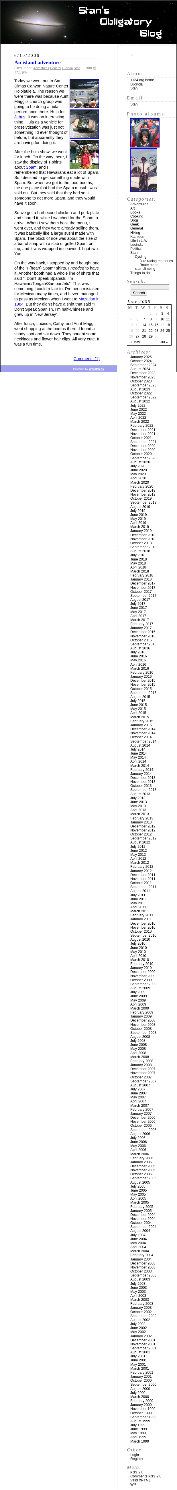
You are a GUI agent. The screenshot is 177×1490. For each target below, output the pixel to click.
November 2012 (143, 830)
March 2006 (139, 1154)
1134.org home (142, 80)
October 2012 (141, 834)
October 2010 (141, 931)
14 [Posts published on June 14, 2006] (144, 325)
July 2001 (137, 1356)
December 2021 (143, 430)
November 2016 (143, 636)
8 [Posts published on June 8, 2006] (151, 319)
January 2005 (141, 1211)
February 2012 (141, 867)
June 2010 (138, 948)
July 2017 (137, 604)
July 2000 (137, 1393)
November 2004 (143, 1219)
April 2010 (138, 956)
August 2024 (140, 369)
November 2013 (143, 782)
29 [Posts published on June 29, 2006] (151, 336)
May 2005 (138, 1194)
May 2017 (138, 612)
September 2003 (143, 1275)
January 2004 (141, 1259)
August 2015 (140, 697)
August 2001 (140, 1352)
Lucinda (67, 68)
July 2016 (137, 652)
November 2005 (143, 1170)
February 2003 (141, 1304)
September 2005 (143, 1178)
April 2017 (138, 616)
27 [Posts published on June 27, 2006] (137, 336)
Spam (31, 167)
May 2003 (138, 1292)
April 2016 (138, 665)
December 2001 (143, 1340)
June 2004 (138, 1239)
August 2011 (140, 891)
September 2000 (143, 1385)
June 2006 (138, 1142)
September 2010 (143, 936)
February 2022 (141, 426)
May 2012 (138, 855)
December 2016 (143, 632)
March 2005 (139, 1202)
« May (135, 342)
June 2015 (138, 705)
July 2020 (137, 466)
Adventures (41, 68)
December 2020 (143, 446)
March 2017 (139, 620)
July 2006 (137, 1138)
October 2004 (141, 1223)
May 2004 (138, 1243)
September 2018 (143, 547)
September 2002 (143, 1316)
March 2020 (139, 482)
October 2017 (141, 592)
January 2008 (141, 1065)
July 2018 (137, 555)
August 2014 (140, 745)
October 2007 (141, 1077)
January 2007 (141, 1114)
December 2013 (143, 778)
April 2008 (138, 1053)
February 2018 (141, 575)
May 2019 (138, 519)
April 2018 (138, 567)
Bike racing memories (156, 261)
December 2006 (143, 1118)
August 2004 (140, 1231)
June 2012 (138, 851)
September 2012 (143, 838)
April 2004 (138, 1247)
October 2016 (141, 640)
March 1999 (139, 1441)
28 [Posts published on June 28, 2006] (144, 336)
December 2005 (143, 1166)
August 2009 (140, 988)
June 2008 (138, 1045)
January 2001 (141, 1377)
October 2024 (141, 361)
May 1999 (138, 1433)
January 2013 (141, 822)
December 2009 (143, 972)
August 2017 (140, 600)
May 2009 (138, 1000)
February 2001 (141, 1373)
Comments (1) (87, 358)
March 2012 (139, 863)
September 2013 (143, 790)
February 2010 (141, 964)
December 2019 (143, 490)
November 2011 (143, 879)
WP (133, 1485)
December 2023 (143, 373)
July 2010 (137, 944)
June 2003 (138, 1288)
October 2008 (141, 1029)
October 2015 (141, 689)
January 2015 (141, 725)
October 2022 (141, 393)
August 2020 (140, 462)
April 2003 (138, 1296)
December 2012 (143, 826)
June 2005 (138, 1190)
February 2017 (141, 624)
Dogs (134, 220)
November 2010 (143, 927)
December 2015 (143, 681)
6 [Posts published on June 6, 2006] (138, 319)
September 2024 (143, 365)
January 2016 (141, 677)
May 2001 (138, 1365)
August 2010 (140, 940)
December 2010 (143, 923)
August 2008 (140, 1037)
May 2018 (138, 563)
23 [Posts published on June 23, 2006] (156, 331)
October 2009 (141, 980)
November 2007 (143, 1073)
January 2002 (141, 1336)
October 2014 (141, 737)
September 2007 (143, 1081)
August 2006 (140, 1134)
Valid (140, 1480)
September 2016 (143, 644)
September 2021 (143, 442)
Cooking (136, 216)
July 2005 (137, 1186)
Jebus (19, 117)
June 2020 (138, 470)
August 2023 (140, 389)
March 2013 (139, 814)
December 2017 (143, 583)
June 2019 (138, 515)
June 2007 (138, 1093)
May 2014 (138, 757)
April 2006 (138, 1150)
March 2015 (139, 717)
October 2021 (141, 438)
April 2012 (138, 859)
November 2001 (143, 1344)
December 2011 (143, 875)
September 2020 (143, 458)
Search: (136, 281)
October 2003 (141, 1271)
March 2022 (139, 422)
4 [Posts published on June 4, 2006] (168, 314)
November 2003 (143, 1267)
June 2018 (138, 559)
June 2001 (138, 1360)
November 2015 (143, 685)
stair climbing (145, 269)
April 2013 (138, 810)
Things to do (140, 273)
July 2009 (137, 992)
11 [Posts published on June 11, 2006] (168, 319)
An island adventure (37, 62)
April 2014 (138, 761)
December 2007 (143, 1069)
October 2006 (141, 1126)
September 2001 (143, 1348)
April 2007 (138, 1101)
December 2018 (143, 535)
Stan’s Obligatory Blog (89, 22)
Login (134, 1455)
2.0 (136, 1472)
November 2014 (143, 733)
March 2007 (139, 1106)
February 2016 (141, 673)
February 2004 (141, 1255)
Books (135, 212)
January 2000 (141, 1405)
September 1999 (143, 1417)
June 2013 (138, 802)
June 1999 (138, 1429)
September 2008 (143, 1033)
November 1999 (143, 1409)
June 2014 (138, 753)
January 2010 (141, 968)
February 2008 (141, 1061)
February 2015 (141, 721)
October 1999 (141, 1413)
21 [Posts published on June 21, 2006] (144, 331)
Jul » (164, 342)
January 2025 (141, 357)
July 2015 (137, 701)
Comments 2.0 (146, 1476)
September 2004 (143, 1227)
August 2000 (140, 1389)
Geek (134, 224)
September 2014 (143, 741)
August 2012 (140, 842)
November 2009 (143, 976)
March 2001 (139, 1369)
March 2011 (139, 911)
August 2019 (140, 507)
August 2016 (140, 648)
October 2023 (141, 381)
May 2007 (138, 1097)
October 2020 (141, 454)
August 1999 (140, 1421)
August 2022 (140, 401)
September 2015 (143, 693)
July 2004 (137, 1235)
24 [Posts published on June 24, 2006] (162, 331)
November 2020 (143, 450)
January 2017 (141, 628)
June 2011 (138, 899)
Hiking (135, 233)
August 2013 (140, 794)
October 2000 (141, 1381)
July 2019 (137, 511)
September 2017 (143, 596)
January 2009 (141, 1016)
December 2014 (143, 729)
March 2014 (139, 766)
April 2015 (138, 713)
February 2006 (141, 1158)
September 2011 (143, 887)
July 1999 (137, 1425)
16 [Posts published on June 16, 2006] (156, 325)
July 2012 (137, 847)
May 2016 (138, 660)
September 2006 (143, 1130)
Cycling (140, 257)
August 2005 (140, 1182)
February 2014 (141, 770)
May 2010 (138, 952)
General (55, 68)
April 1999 (138, 1437)
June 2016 (138, 656)
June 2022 (138, 410)
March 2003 (139, 1300)
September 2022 (143, 397)
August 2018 (140, 551)
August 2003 (140, 1279)
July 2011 (137, 895)
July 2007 (137, 1089)
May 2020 (138, 474)
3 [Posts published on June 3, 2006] (162, 314)
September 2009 (143, 984)
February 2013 (141, 818)
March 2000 (139, 1397)
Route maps (148, 265)
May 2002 (138, 1332)
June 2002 (138, 1328)
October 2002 (141, 1312)
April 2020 (138, 478)
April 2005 (138, 1198)
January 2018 (141, 579)
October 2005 (141, 1174)
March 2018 (139, 571)
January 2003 (141, 1308)
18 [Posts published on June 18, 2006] (168, 325)
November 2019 (143, 494)
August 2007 (140, 1085)
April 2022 (138, 418)
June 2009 (138, 996)
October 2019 (141, 498)
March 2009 (139, 1008)
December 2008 (143, 1020)
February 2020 (141, 486)
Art (132, 208)
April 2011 (138, 907)
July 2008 (137, 1041)
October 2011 (141, 883)
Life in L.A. (138, 241)
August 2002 (140, 1320)
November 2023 (143, 377)
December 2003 (143, 1263)
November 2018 (143, 539)
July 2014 (137, 749)
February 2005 (141, 1207)
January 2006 (141, 1162)
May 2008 (138, 1049)
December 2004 (143, 1215)
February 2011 (141, 915)
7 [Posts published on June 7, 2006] (144, 319)
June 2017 (138, 608)
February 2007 (141, 1110)
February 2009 (141, 1012)
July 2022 (137, 406)
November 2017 (143, 588)
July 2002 (137, 1324)
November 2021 (143, 434)
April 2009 (138, 1004)
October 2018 (141, 543)
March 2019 (139, 527)
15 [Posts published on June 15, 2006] (151, 325)
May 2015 (138, 709)
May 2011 (138, 903)
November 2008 (143, 1025)
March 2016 (139, 669)
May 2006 (138, 1146)
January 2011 (141, 919)
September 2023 (143, 385)
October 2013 (141, 786)
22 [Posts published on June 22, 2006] (151, 331)
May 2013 (138, 806)
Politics (135, 249)
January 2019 (141, 531)
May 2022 (138, 414)
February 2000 (141, 1401)
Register (136, 1459)
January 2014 (141, 774)
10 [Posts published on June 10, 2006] (162, 319)
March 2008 (139, 1057)
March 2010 (139, 960)
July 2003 (137, 1284)
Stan (77, 68)
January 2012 (141, 871)
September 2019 (143, 502)
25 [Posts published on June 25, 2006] (168, 331)
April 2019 (138, 523)
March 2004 (139, 1251)
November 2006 (143, 1122)
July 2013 (137, 798)
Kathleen (137, 237)
